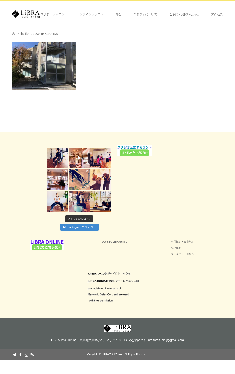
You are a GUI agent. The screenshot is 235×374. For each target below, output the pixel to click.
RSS (32, 354)
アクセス (217, 14)
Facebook (20, 354)
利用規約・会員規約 (182, 241)
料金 (118, 14)
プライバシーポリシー (184, 254)
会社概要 (176, 247)
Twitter (14, 354)
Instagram (26, 354)
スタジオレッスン (53, 14)
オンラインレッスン (89, 14)
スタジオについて (145, 14)
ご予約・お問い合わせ (184, 14)
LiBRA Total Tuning (112, 354)
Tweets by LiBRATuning (114, 241)
